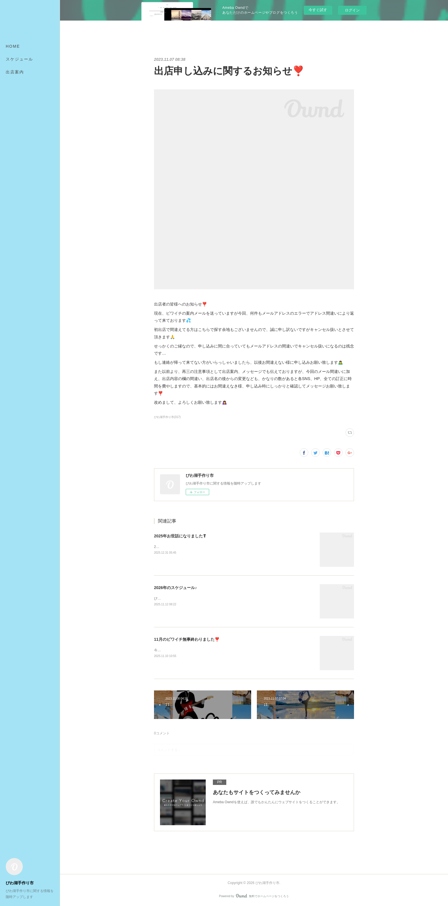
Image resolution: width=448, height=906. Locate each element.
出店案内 (15, 72)
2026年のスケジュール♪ (175, 587)
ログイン (352, 10)
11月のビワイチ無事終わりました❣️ (186, 639)
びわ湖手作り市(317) (167, 417)
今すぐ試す (318, 10)
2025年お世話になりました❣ (180, 536)
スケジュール (19, 59)
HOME (13, 46)
